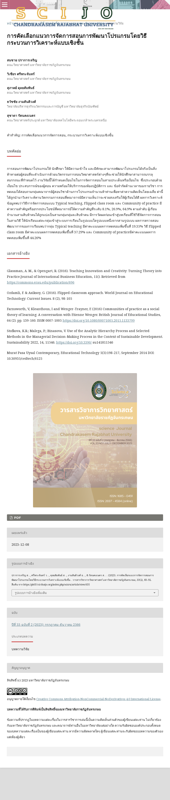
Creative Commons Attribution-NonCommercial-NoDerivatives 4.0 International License (98, 699)
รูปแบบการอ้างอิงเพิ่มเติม (31, 593)
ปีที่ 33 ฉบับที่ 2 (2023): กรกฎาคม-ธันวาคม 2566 (72, 23)
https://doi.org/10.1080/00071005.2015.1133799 (99, 320)
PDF (17, 517)
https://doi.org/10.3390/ (74, 342)
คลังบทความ (29, 23)
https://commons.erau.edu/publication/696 (40, 282)
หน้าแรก (12, 23)
